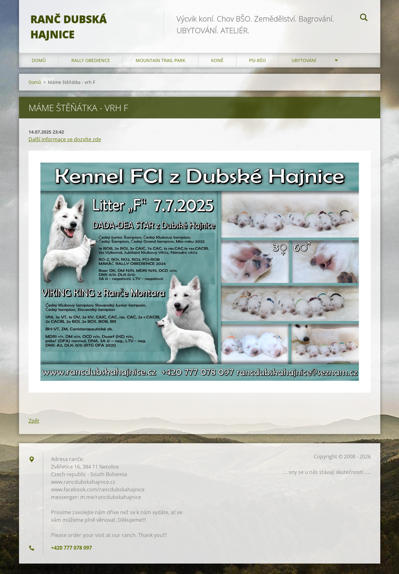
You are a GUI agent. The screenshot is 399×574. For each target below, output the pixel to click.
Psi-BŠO (257, 63)
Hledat (364, 18)
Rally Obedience (90, 63)
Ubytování (304, 63)
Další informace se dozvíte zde (65, 142)
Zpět (34, 423)
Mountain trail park (160, 63)
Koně (217, 63)
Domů (39, 63)
